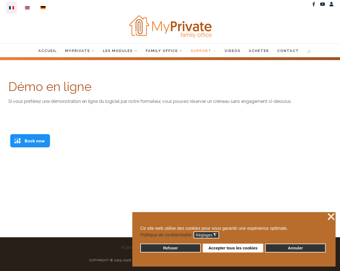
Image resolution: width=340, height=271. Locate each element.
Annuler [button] (295, 248)
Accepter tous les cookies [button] (233, 248)
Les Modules (120, 51)
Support (203, 51)
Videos (233, 51)
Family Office (164, 51)
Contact (288, 51)
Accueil (47, 51)
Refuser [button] (170, 248)
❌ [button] (331, 217)
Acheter (259, 51)
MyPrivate (80, 51)
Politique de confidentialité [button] (166, 235)
